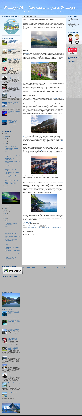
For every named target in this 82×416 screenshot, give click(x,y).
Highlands (59, 227)
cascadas (27, 53)
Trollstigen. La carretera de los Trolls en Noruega (14, 94)
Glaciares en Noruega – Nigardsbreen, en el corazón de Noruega (14, 383)
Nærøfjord (31, 99)
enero (6, 185)
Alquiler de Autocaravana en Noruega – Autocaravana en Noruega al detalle (13, 41)
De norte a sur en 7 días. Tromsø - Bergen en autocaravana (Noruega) (12, 121)
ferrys (40, 227)
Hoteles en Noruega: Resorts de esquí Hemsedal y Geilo (13, 330)
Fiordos (43, 227)
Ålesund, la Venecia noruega (13, 392)
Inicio (45, 267)
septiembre (7, 136)
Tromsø (6, 151)
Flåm (62, 98)
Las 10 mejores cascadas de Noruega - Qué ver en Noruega (14, 59)
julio (6, 138)
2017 (5, 135)
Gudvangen (55, 98)
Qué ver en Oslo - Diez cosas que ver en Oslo (13, 365)
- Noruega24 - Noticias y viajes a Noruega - (39, 7)
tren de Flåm (26, 136)
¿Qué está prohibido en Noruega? (11, 180)
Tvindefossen (39, 81)
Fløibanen (48, 175)
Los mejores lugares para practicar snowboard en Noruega (13, 103)
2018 (5, 133)
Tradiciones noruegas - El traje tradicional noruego (14, 85)
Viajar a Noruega (27, 222)
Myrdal (56, 135)
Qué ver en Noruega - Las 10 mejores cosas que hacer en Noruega (13, 312)
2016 (5, 187)
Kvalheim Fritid (26, 214)
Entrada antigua (60, 267)
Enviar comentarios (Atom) (34, 269)
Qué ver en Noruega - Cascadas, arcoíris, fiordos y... (11, 165)
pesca (61, 182)
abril (6, 141)
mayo (6, 139)
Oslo (32, 141)
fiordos (46, 26)
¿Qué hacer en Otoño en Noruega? (11, 146)
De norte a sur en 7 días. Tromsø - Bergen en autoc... (11, 159)
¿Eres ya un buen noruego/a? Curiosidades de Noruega (10, 183)
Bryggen (41, 150)
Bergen (62, 140)
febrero (6, 145)
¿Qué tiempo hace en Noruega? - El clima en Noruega (12, 77)
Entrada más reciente (29, 267)
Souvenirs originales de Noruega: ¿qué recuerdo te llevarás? (13, 68)
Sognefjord (38, 229)
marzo (6, 143)
